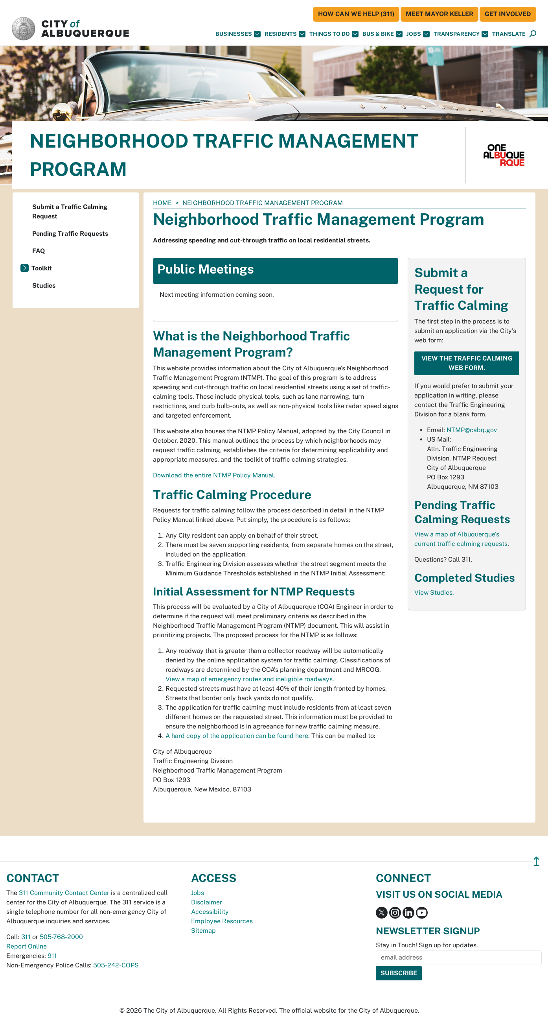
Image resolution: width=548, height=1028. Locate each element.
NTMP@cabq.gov (472, 430)
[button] (509, 34)
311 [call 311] (26, 937)
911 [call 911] (52, 956)
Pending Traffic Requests (70, 233)
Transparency (461, 34)
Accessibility (210, 911)
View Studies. (434, 592)
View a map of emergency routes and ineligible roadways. (250, 679)
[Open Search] (533, 34)
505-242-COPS (116, 965)
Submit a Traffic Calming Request (69, 211)
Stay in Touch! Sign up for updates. (427, 945)
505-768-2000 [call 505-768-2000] (61, 937)
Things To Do (334, 34)
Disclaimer (206, 902)
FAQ (38, 251)
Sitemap (203, 930)
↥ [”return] (536, 861)
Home (162, 203)
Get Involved (508, 14)
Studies (43, 285)
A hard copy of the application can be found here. (238, 736)
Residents (285, 34)
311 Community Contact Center (64, 893)
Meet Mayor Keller (439, 14)
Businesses (238, 34)
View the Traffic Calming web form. (467, 363)
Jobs (418, 34)
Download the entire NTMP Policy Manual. (214, 475)
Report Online (26, 946)
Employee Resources (222, 921)
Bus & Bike (382, 34)
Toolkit (41, 268)
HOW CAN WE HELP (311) (356, 14)
